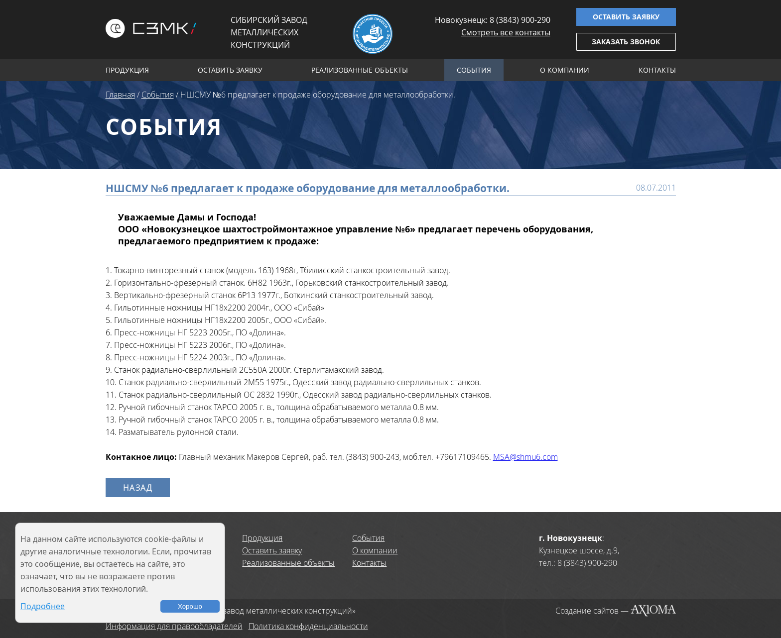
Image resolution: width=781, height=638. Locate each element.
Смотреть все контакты (505, 32)
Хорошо (190, 606)
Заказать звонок (626, 41)
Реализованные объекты (359, 70)
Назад (137, 487)
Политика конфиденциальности (308, 626)
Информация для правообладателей (174, 626)
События (474, 70)
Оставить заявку (626, 16)
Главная (120, 94)
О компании (564, 70)
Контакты (657, 70)
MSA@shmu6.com (525, 456)
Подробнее (42, 606)
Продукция (127, 70)
